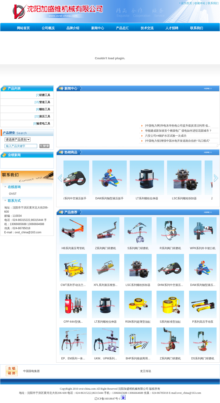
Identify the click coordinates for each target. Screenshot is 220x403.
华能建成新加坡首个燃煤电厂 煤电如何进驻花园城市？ (178, 130)
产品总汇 (122, 28)
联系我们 (213, 3)
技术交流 (147, 28)
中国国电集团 (31, 371)
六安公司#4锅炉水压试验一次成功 (165, 135)
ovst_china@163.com (28, 232)
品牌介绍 (72, 28)
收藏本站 (199, 3)
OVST (12, 193)
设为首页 (186, 3)
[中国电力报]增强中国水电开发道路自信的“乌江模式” (177, 140)
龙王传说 (145, 371)
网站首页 (23, 28)
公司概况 (48, 28)
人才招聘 (171, 28)
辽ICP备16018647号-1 (107, 398)
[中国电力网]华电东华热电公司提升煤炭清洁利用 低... (177, 125)
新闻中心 (97, 28)
